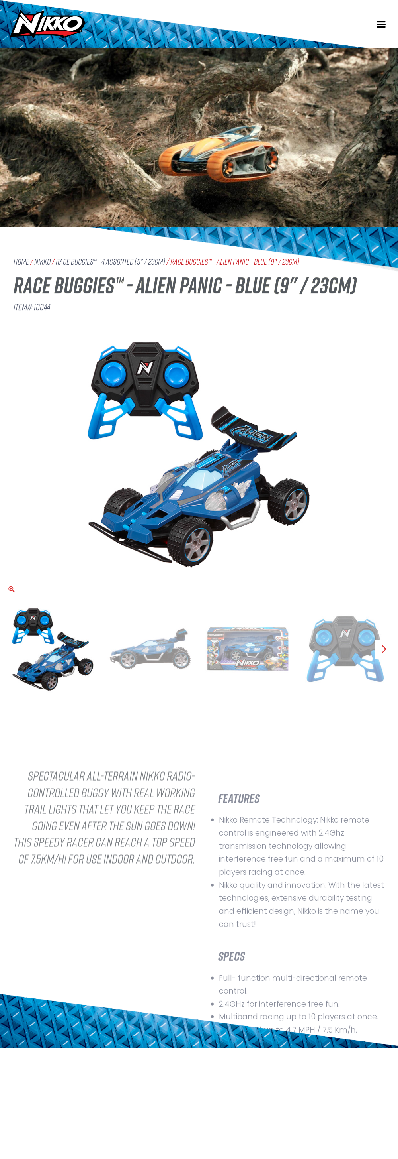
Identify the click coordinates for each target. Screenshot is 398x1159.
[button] (381, 24)
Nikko (42, 262)
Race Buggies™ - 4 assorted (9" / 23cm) (110, 262)
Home (21, 262)
